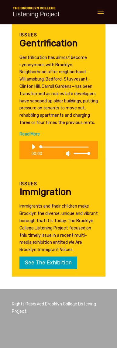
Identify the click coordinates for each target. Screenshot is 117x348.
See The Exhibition (48, 262)
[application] (59, 150)
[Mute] (68, 153)
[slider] (65, 147)
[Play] (33, 147)
